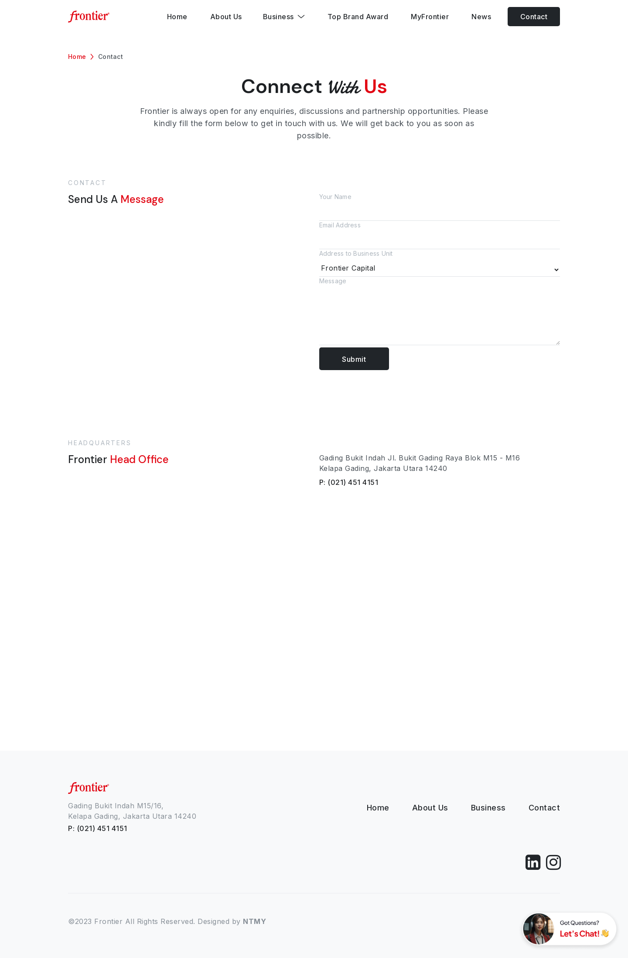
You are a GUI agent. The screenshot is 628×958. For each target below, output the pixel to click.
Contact (534, 16)
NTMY (254, 921)
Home (77, 56)
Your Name (439, 207)
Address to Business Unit (439, 263)
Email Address (439, 235)
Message (439, 312)
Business (488, 807)
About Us (430, 807)
